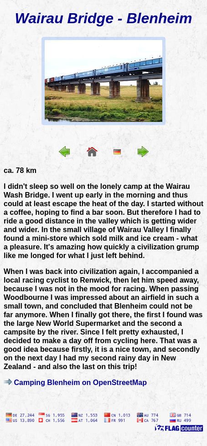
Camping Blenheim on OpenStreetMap (80, 382)
